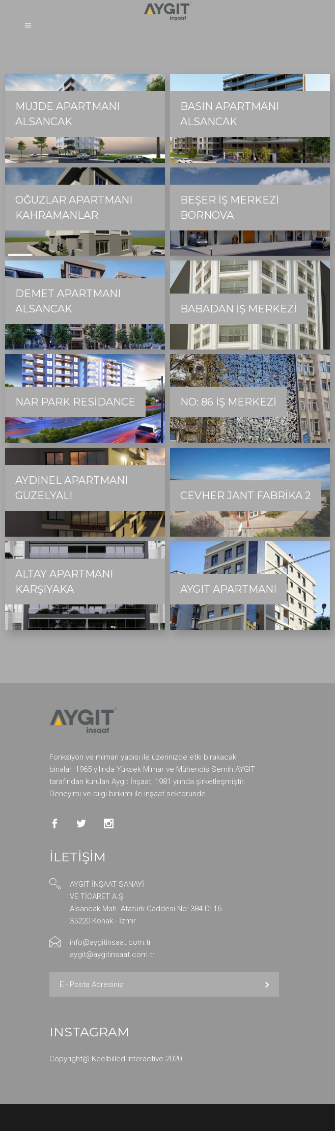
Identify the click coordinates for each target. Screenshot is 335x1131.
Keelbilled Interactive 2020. (138, 1058)
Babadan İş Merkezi (238, 309)
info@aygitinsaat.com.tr (110, 942)
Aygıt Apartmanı (228, 589)
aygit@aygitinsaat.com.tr (112, 954)
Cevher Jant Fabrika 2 (245, 495)
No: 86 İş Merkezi (228, 402)
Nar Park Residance (75, 402)
